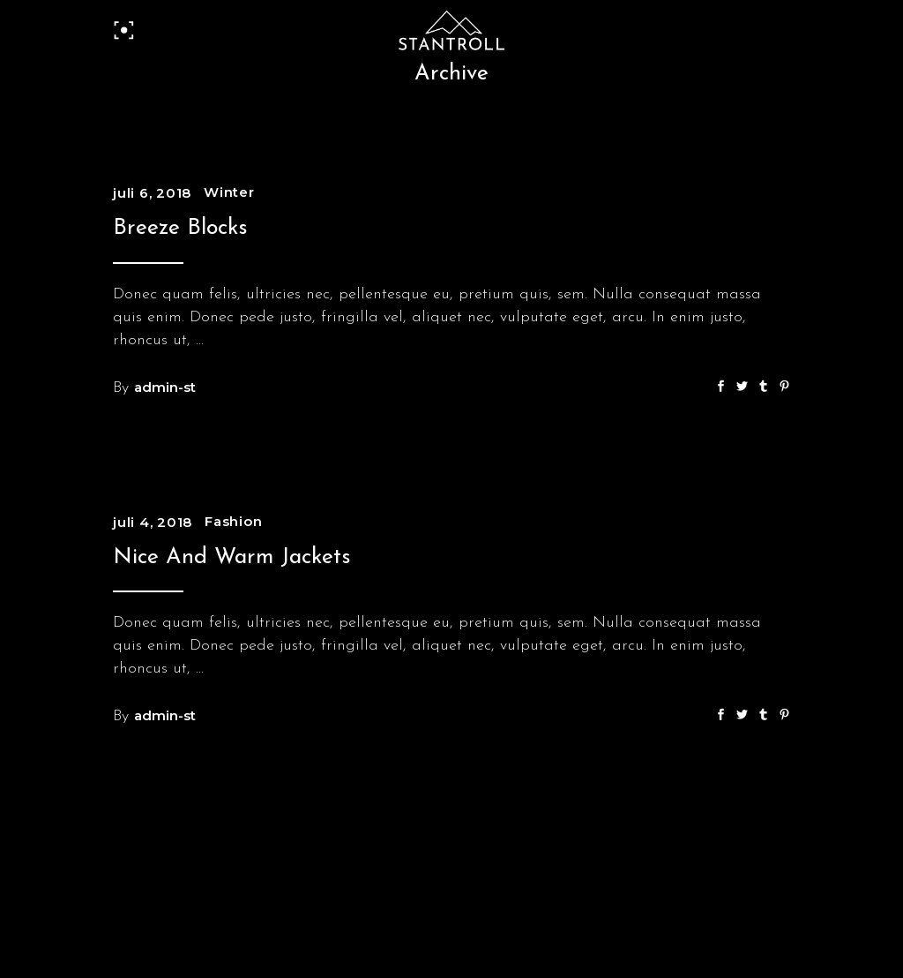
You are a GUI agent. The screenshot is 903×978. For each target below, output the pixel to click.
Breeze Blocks (180, 228)
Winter (229, 192)
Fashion (233, 521)
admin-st (165, 387)
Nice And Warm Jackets (232, 557)
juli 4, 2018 (152, 522)
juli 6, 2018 (152, 192)
